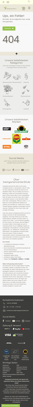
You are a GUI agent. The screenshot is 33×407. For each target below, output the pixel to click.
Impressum (6, 365)
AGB (18, 365)
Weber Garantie (7, 376)
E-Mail (27, 259)
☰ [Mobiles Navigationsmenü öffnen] (29, 8)
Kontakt (5, 372)
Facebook (14, 259)
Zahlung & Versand (22, 367)
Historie (19, 370)
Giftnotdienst (6, 370)
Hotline (21, 259)
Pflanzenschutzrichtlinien (9, 374)
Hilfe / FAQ (20, 372)
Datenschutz (6, 367)
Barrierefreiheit (21, 374)
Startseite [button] (8, 28)
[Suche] (28, 1)
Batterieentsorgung (22, 369)
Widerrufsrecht (7, 369)
